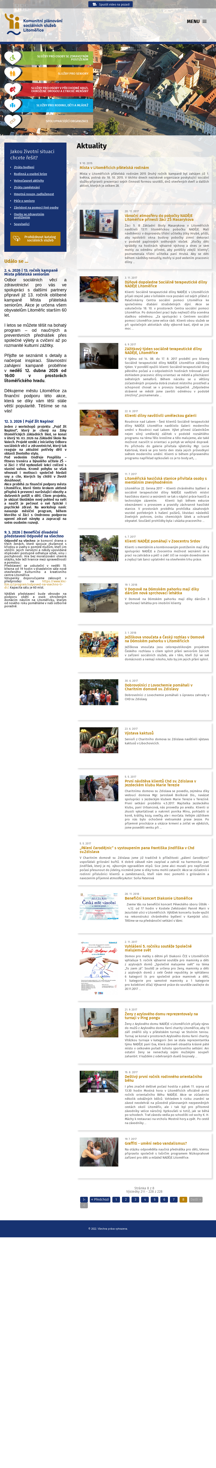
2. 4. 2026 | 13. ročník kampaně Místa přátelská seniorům (31, 272)
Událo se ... (16, 261)
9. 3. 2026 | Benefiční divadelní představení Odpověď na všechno (34, 534)
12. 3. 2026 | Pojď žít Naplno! (29, 421)
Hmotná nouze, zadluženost (34, 194)
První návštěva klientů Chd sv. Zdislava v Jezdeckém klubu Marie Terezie (160, 783)
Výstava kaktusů (139, 733)
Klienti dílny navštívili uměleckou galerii (161, 416)
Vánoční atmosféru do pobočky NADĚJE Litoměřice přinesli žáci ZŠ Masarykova (159, 218)
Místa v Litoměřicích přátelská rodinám (114, 168)
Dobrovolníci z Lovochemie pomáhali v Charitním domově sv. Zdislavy (158, 687)
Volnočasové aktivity (29, 180)
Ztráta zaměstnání (27, 187)
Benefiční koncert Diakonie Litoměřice (158, 898)
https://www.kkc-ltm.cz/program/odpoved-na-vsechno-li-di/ (35, 584)
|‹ (84, 1199)
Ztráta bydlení (24, 167)
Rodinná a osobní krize (30, 174)
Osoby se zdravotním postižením (29, 216)
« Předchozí (100, 1199)
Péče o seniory (24, 201)
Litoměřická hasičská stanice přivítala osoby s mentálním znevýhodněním (166, 480)
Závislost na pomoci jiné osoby (36, 207)
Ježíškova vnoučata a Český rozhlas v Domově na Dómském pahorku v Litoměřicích (164, 639)
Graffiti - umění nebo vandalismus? (156, 1143)
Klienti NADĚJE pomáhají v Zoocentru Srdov (162, 541)
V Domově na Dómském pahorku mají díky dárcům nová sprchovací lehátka (162, 591)
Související (22, 224)
